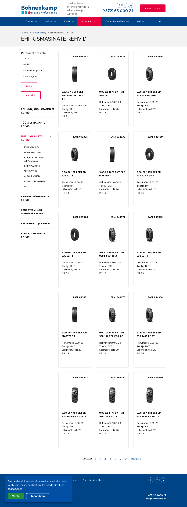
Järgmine (136, 458)
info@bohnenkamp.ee (156, 499)
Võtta (16, 496)
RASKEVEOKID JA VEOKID (35, 223)
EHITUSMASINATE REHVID (31, 138)
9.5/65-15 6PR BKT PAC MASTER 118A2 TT (73, 95)
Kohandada (37, 496)
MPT (26, 186)
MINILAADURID (31, 147)
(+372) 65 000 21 (118, 10)
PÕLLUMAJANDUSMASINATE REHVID (37, 110)
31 (126, 458)
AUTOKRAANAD (32, 176)
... (120, 458)
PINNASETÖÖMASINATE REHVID (35, 198)
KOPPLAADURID (32, 165)
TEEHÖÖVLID (30, 171)
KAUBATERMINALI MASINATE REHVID (32, 211)
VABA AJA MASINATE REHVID (33, 235)
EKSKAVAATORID (32, 152)
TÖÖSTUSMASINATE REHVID (33, 124)
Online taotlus (152, 8)
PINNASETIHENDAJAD (34, 181)
